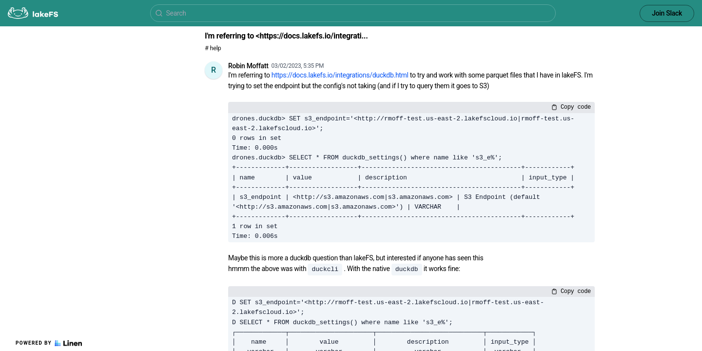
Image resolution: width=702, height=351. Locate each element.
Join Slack (667, 13)
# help (213, 48)
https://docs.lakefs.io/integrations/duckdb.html (340, 75)
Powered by (49, 343)
